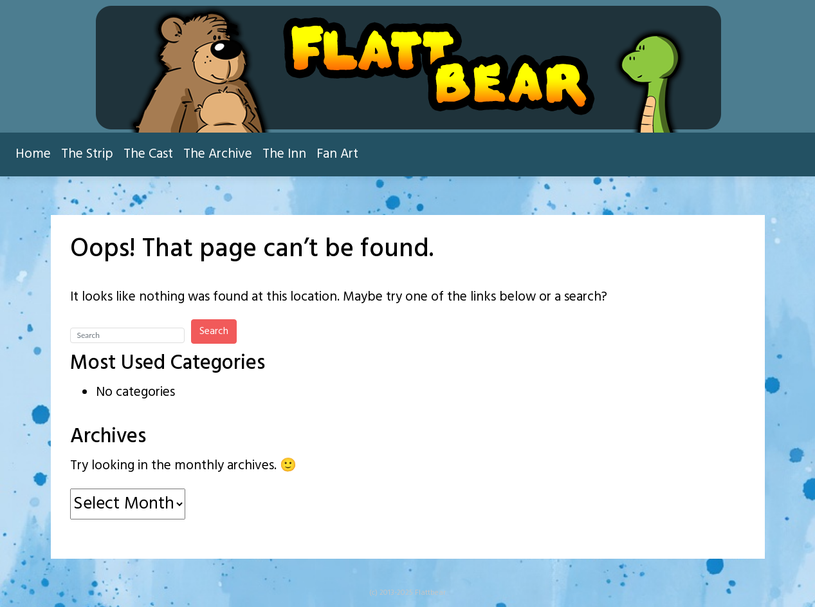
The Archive (217, 154)
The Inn (284, 154)
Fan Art (337, 154)
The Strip (87, 154)
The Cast (148, 154)
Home (33, 154)
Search (213, 331)
